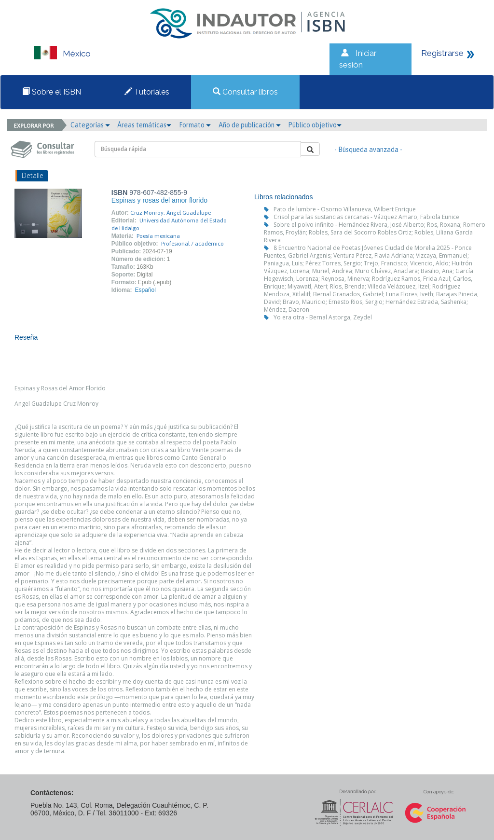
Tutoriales (146, 91)
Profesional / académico (192, 243)
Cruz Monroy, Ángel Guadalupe (170, 212)
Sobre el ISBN (51, 91)
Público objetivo (315, 125)
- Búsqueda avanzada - (368, 149)
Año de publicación (250, 125)
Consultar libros (245, 91)
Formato (195, 125)
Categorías (90, 125)
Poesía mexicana (158, 236)
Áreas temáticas (144, 125)
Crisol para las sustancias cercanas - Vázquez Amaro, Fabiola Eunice (366, 217)
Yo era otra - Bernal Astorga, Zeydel (323, 317)
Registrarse (442, 53)
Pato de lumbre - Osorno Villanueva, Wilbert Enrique (345, 209)
